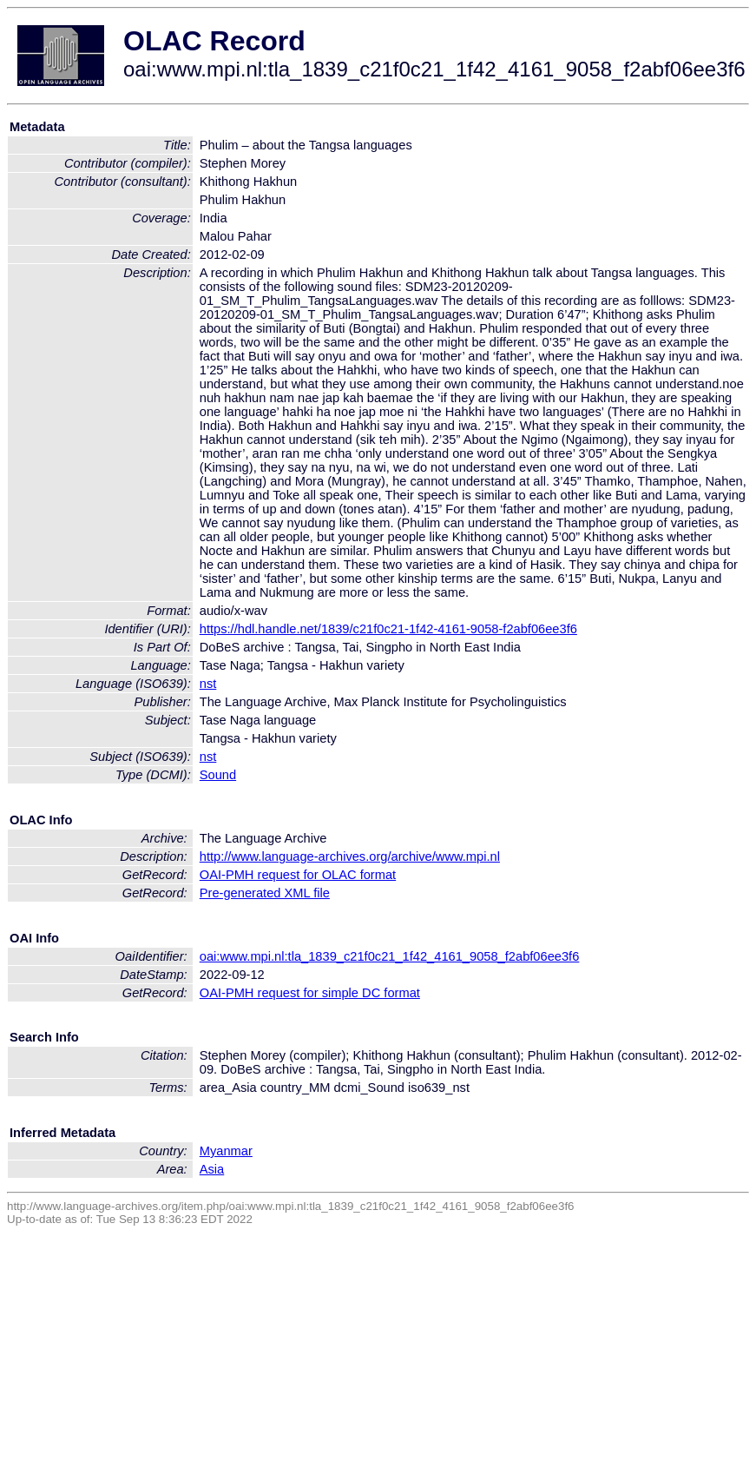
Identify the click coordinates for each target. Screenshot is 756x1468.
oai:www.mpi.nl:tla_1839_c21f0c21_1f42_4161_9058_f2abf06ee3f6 (390, 956)
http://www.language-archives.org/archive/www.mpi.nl (350, 856)
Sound (218, 775)
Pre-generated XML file (265, 893)
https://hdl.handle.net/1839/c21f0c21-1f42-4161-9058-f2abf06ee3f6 (388, 629)
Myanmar (226, 1151)
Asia (212, 1169)
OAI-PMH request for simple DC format (310, 993)
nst (208, 684)
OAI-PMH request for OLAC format (298, 875)
